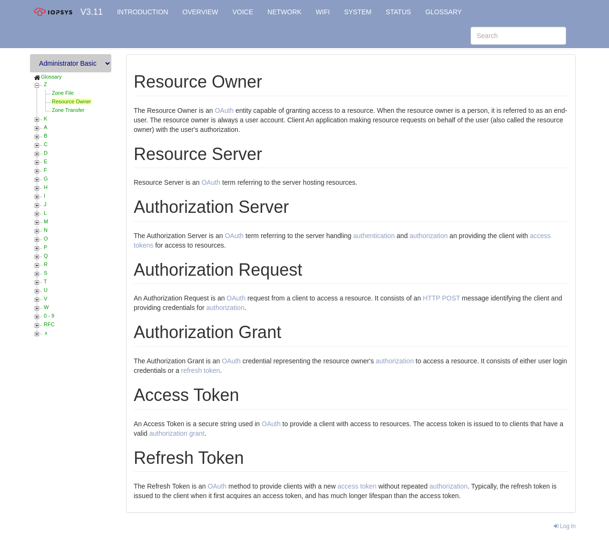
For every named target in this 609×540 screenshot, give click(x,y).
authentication (373, 236)
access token (357, 486)
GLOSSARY (443, 12)
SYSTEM (358, 12)
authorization (429, 236)
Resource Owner (71, 101)
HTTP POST (441, 298)
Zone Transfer (68, 110)
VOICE (242, 12)
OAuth (224, 110)
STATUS (398, 12)
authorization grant (177, 433)
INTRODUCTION (142, 12)
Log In (565, 526)
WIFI (323, 12)
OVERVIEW (200, 12)
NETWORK (284, 12)
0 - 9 (49, 316)
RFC (49, 324)
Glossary (51, 77)
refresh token (200, 370)
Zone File (63, 93)
